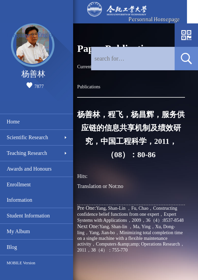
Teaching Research (27, 153)
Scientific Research (27, 137)
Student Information (28, 215)
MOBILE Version (21, 263)
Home (13, 121)
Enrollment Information (19, 192)
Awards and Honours (29, 169)
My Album (18, 231)
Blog (12, 247)
